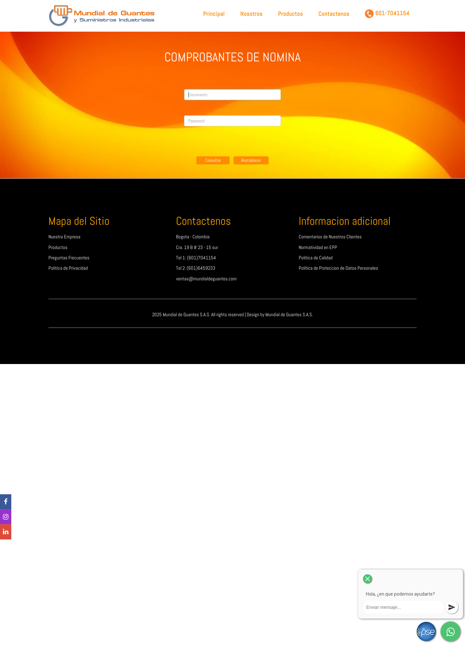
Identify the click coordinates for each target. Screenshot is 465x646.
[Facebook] (5, 501)
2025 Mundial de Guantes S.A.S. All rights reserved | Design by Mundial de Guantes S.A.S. (232, 314)
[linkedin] (5, 531)
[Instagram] (5, 517)
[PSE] (426, 631)
